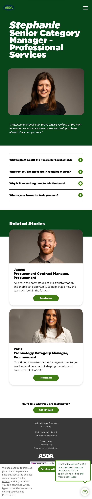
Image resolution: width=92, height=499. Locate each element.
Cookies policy (46, 445)
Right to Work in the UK (46, 432)
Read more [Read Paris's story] (46, 377)
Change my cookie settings (46, 448)
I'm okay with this (51, 469)
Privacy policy (46, 441)
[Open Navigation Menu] (85, 8)
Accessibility (46, 427)
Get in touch (46, 410)
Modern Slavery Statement (46, 423)
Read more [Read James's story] (46, 298)
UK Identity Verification (46, 436)
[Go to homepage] (9, 7)
